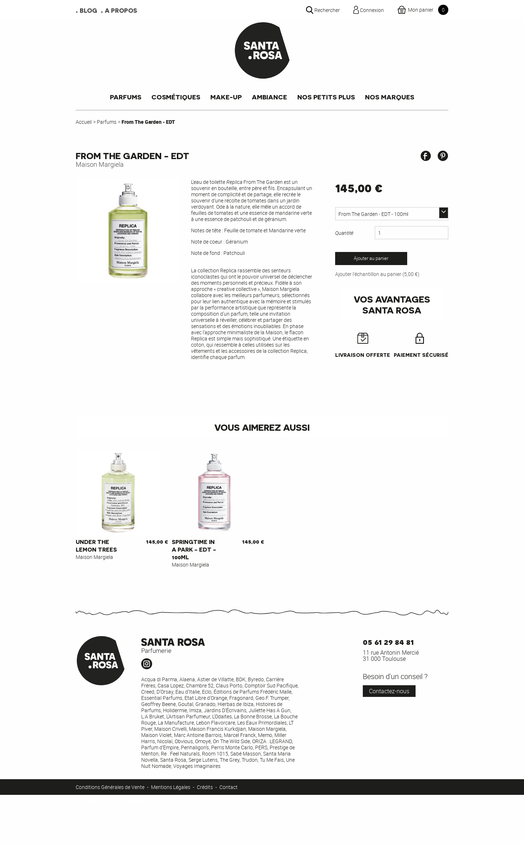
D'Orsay (164, 691)
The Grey (229, 759)
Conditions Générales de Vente (110, 787)
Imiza (195, 710)
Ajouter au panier (371, 258)
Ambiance (269, 96)
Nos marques (389, 96)
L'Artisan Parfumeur (188, 716)
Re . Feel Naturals (180, 753)
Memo (265, 734)
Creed (147, 691)
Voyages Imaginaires (197, 765)
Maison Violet (156, 734)
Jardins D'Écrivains (225, 710)
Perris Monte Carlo (232, 747)
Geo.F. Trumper (272, 697)
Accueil (84, 121)
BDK (241, 679)
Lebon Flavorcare (215, 722)
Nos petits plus (326, 96)
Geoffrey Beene (158, 704)
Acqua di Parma (159, 679)
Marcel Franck (240, 734)
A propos (121, 10)
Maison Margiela (100, 164)
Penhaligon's (195, 747)
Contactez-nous (389, 691)
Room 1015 (215, 753)
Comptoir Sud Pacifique (271, 685)
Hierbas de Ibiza (236, 704)
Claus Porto (229, 685)
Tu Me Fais (272, 759)
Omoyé (203, 741)
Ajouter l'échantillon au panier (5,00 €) (377, 274)
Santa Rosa (173, 759)
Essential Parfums (161, 697)
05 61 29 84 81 (388, 641)
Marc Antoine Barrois (198, 734)
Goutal (185, 704)
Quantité (344, 232)
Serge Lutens (203, 759)
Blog (88, 10)
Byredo (256, 679)
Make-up (226, 96)
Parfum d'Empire (160, 747)
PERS (261, 747)
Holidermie (175, 710)
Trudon (250, 759)
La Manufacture (176, 722)
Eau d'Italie (187, 691)
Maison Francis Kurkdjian (217, 728)
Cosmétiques (175, 96)
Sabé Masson (245, 753)
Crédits (205, 787)
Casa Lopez (171, 685)
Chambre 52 (200, 685)
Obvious (184, 741)
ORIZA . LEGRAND (272, 741)
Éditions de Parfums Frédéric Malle (252, 691)
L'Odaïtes (222, 716)
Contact (228, 787)
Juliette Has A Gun (269, 710)
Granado (205, 704)
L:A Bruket (152, 716)
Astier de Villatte (215, 679)
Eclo (206, 691)
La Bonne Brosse (253, 716)
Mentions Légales (170, 787)
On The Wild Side (231, 741)
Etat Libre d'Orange (205, 697)
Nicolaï (164, 741)
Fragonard (241, 697)
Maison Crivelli (170, 728)
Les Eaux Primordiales (262, 722)
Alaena (187, 679)
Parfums (125, 96)
